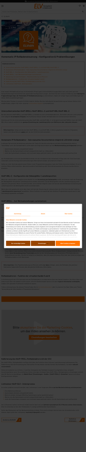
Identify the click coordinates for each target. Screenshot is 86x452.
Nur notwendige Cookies (18, 243)
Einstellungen (43, 243)
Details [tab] (43, 213)
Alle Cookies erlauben (67, 243)
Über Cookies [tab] (68, 213)
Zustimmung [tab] (17, 213)
